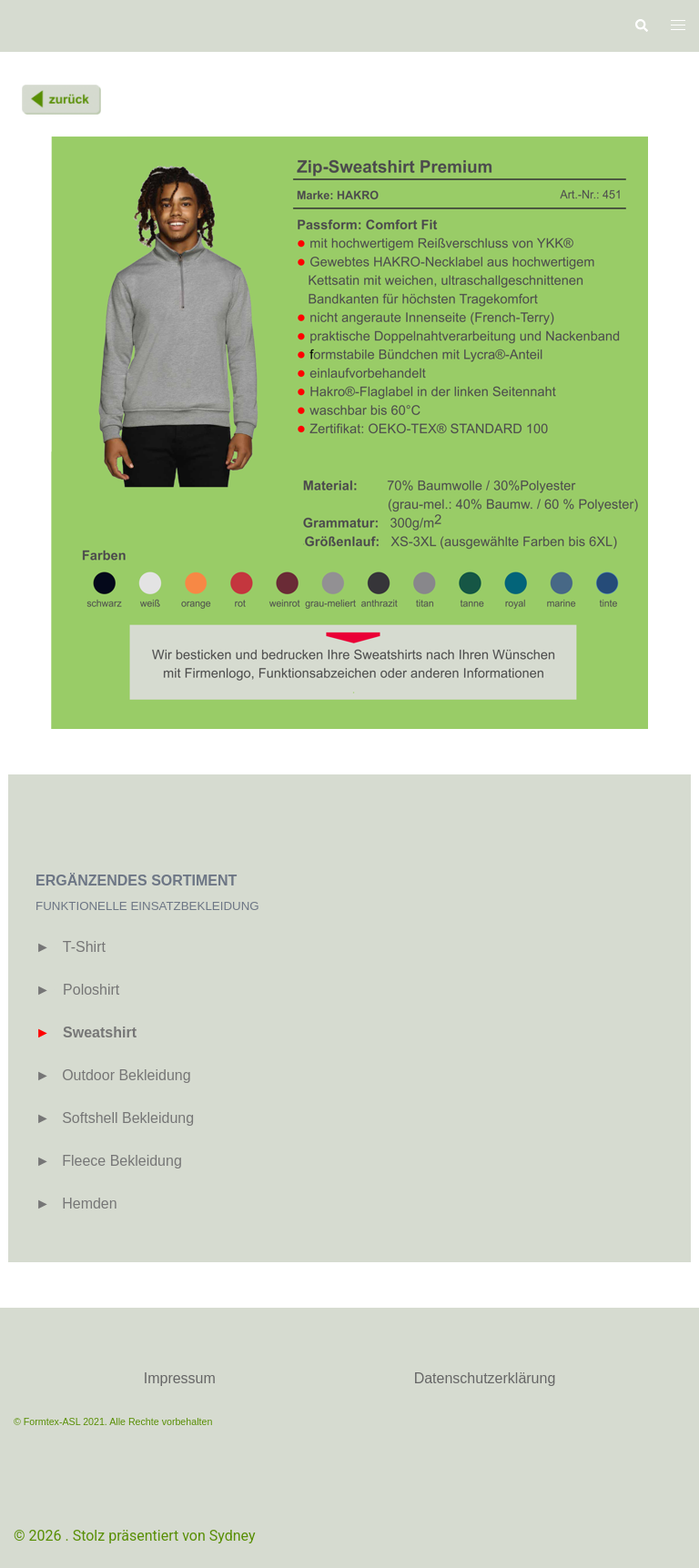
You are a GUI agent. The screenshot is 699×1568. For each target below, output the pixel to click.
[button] (640, 25)
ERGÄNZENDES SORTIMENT (136, 880)
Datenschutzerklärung (485, 1378)
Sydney (232, 1535)
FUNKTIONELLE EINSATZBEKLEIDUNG (147, 906)
